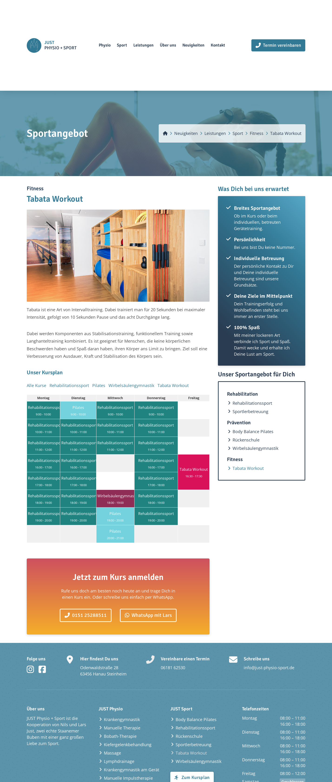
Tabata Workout (173, 388)
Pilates (98, 388)
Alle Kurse (36, 388)
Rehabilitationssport (69, 388)
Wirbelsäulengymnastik (131, 388)
